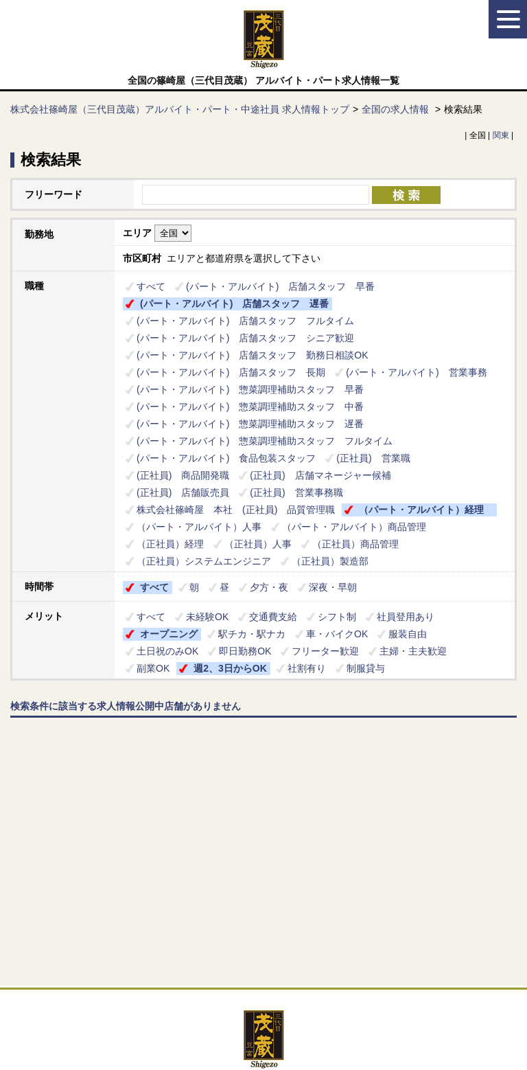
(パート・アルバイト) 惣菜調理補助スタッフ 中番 (250, 406)
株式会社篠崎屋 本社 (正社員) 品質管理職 (236, 509)
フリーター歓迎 (325, 651)
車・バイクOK (337, 633)
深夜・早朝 (333, 587)
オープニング (169, 633)
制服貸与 (366, 668)
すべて (151, 286)
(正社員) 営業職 (373, 458)
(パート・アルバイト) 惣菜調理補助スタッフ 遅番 (250, 423)
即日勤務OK (245, 651)
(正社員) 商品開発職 (183, 475)
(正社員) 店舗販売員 (183, 492)
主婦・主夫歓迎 (413, 651)
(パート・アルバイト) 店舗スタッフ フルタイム (245, 320)
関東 (501, 135)
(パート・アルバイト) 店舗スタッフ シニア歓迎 (245, 337)
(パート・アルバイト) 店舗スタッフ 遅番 (234, 303)
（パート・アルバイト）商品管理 (354, 526)
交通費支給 (273, 616)
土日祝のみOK (167, 651)
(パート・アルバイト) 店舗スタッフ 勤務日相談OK (252, 355)
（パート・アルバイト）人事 (199, 526)
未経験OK (207, 616)
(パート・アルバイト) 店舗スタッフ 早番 (280, 286)
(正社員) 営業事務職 (296, 492)
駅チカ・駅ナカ (251, 633)
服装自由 (407, 633)
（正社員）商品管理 (355, 543)
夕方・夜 (269, 587)
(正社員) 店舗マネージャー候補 (320, 475)
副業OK (153, 668)
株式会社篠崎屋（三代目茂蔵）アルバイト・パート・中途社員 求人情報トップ (179, 109)
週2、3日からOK (230, 668)
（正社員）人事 (258, 543)
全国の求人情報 (397, 109)
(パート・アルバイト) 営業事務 (416, 372)
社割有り (307, 668)
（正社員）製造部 (330, 561)
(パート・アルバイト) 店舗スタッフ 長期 (231, 372)
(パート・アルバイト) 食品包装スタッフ (226, 458)
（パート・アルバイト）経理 (426, 509)
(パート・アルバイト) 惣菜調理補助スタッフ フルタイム (265, 440)
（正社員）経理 (170, 543)
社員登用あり (405, 616)
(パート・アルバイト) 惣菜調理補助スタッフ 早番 (250, 389)
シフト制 (337, 616)
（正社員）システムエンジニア (204, 561)
